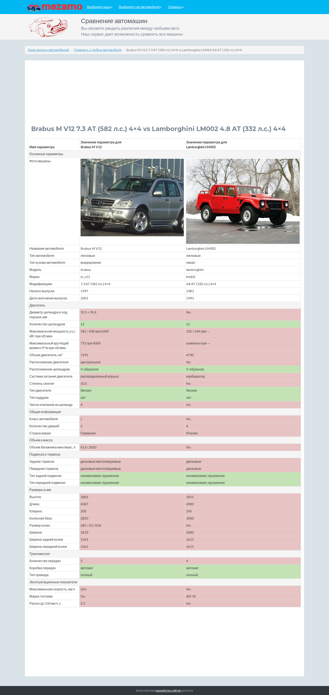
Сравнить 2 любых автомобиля (97, 50)
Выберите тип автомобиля (140, 7)
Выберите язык (99, 7)
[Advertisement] (157, 96)
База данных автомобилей (48, 50)
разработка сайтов (168, 690)
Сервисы (176, 7)
